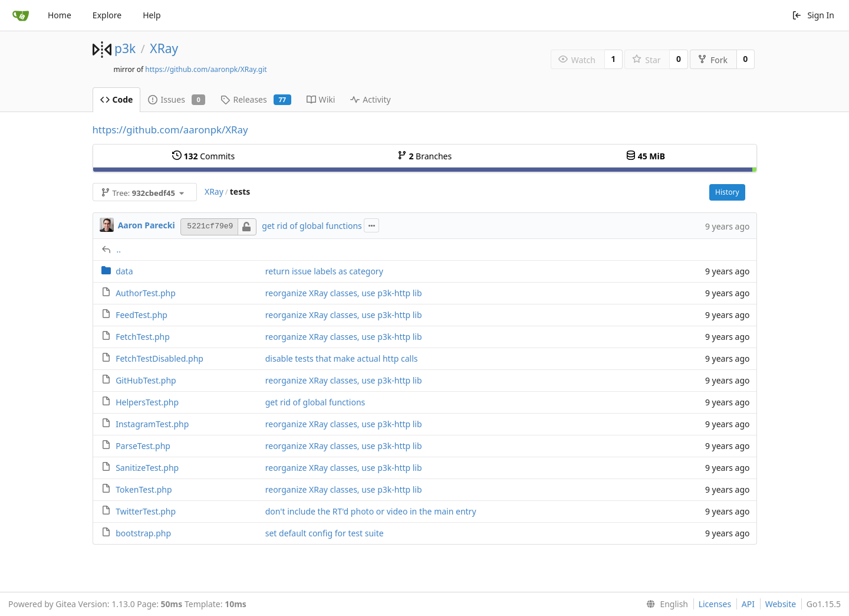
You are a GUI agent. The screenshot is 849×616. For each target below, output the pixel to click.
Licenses (715, 604)
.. (119, 249)
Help (152, 15)
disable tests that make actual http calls (341, 358)
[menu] (664, 604)
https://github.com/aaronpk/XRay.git (205, 69)
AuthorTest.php (146, 293)
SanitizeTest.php (147, 467)
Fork (712, 59)
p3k (125, 48)
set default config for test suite (324, 533)
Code (116, 99)
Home (59, 15)
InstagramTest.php (152, 424)
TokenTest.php (144, 489)
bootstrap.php (143, 533)
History (727, 192)
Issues (176, 99)
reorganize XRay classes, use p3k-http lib (343, 293)
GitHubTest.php (146, 380)
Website (781, 604)
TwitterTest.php (146, 511)
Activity (370, 99)
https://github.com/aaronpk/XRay (170, 129)
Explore (107, 15)
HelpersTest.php (147, 402)
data (124, 271)
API (748, 604)
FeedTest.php (141, 314)
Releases (256, 99)
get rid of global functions (312, 225)
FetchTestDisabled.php (159, 358)
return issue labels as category (324, 271)
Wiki (321, 99)
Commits (203, 156)
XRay (164, 48)
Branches (424, 156)
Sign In (813, 15)
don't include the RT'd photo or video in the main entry (370, 511)
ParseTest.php (143, 445)
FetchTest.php (143, 336)
